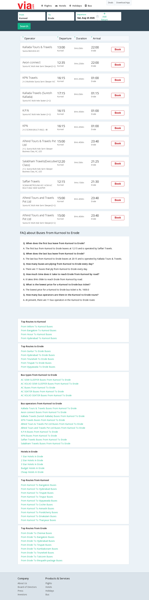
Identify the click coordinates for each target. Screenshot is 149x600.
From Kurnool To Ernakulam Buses (38, 516)
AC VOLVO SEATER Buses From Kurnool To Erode (46, 395)
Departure (81, 14)
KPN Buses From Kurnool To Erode (39, 435)
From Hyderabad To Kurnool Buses (39, 338)
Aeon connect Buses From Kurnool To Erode (43, 412)
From (21, 14)
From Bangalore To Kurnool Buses (38, 330)
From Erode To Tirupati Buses (36, 544)
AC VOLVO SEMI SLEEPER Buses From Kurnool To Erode (49, 383)
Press (20, 590)
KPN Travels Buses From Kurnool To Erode (43, 420)
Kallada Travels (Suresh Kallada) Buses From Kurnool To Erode (53, 416)
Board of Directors (27, 586)
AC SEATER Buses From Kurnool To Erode (42, 391)
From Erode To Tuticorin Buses (37, 556)
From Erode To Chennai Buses (36, 533)
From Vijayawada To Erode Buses (38, 366)
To (49, 14)
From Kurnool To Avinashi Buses (37, 508)
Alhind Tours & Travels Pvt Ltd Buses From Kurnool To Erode (52, 423)
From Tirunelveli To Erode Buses (37, 358)
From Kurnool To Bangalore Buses (38, 484)
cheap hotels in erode (32, 472)
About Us (22, 583)
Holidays (49, 590)
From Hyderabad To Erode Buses (38, 355)
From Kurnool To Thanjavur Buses (38, 520)
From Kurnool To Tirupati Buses (37, 492)
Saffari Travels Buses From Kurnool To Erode (44, 439)
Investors (22, 594)
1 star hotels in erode (32, 456)
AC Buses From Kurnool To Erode (38, 387)
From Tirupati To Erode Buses (36, 362)
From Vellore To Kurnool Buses (37, 326)
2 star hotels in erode (32, 460)
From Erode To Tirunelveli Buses (37, 552)
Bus (47, 594)
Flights (48, 583)
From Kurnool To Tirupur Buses (37, 496)
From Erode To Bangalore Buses (37, 537)
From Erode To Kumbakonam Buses (39, 548)
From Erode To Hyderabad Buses (38, 540)
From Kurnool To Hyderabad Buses (39, 488)
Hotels (48, 586)
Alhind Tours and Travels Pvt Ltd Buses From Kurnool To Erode (53, 427)
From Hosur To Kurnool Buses (36, 334)
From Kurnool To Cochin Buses (37, 504)
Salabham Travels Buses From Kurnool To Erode (45, 443)
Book (118, 49)
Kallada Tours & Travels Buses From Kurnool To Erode (49, 408)
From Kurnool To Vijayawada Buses (39, 500)
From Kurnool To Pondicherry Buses (39, 512)
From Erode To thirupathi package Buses (41, 560)
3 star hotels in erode (32, 464)
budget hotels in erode (32, 468)
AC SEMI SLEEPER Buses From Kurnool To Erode (46, 379)
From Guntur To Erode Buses (36, 351)
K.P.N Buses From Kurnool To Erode (39, 431)
